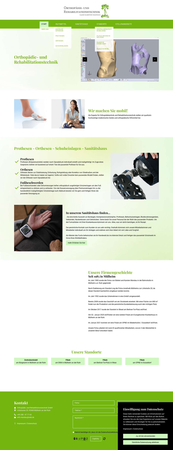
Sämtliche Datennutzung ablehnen (145, 442)
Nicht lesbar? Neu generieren (104, 438)
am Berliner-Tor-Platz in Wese (105, 361)
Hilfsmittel (60, 24)
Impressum (21, 423)
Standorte (102, 24)
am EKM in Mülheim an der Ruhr (68, 361)
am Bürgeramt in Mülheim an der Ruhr (31, 361)
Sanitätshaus (81, 24)
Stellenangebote (123, 24)
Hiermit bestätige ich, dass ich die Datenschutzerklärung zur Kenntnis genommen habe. (108, 432)
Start (44, 24)
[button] (85, 59)
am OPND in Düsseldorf (142, 361)
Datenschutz (32, 423)
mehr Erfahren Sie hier (76, 243)
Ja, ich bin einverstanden (145, 436)
